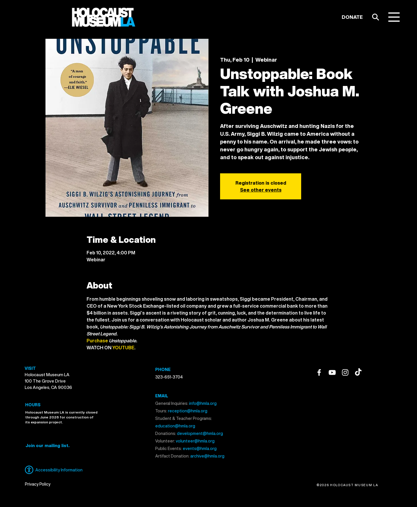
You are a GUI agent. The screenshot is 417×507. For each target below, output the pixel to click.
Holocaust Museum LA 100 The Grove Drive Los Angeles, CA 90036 (48, 380)
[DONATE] (352, 17)
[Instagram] (345, 372)
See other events (260, 189)
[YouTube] (332, 372)
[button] (394, 17)
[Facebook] (319, 372)
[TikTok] (358, 372)
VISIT (30, 368)
